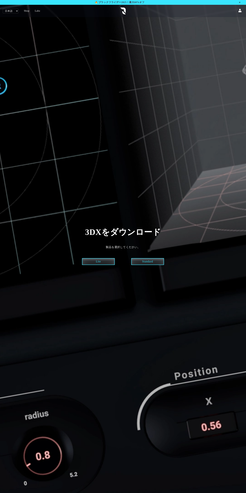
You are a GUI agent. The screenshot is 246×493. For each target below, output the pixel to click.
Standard (147, 261)
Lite (98, 261)
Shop (26, 11)
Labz (37, 11)
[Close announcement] (241, 2)
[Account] (240, 11)
